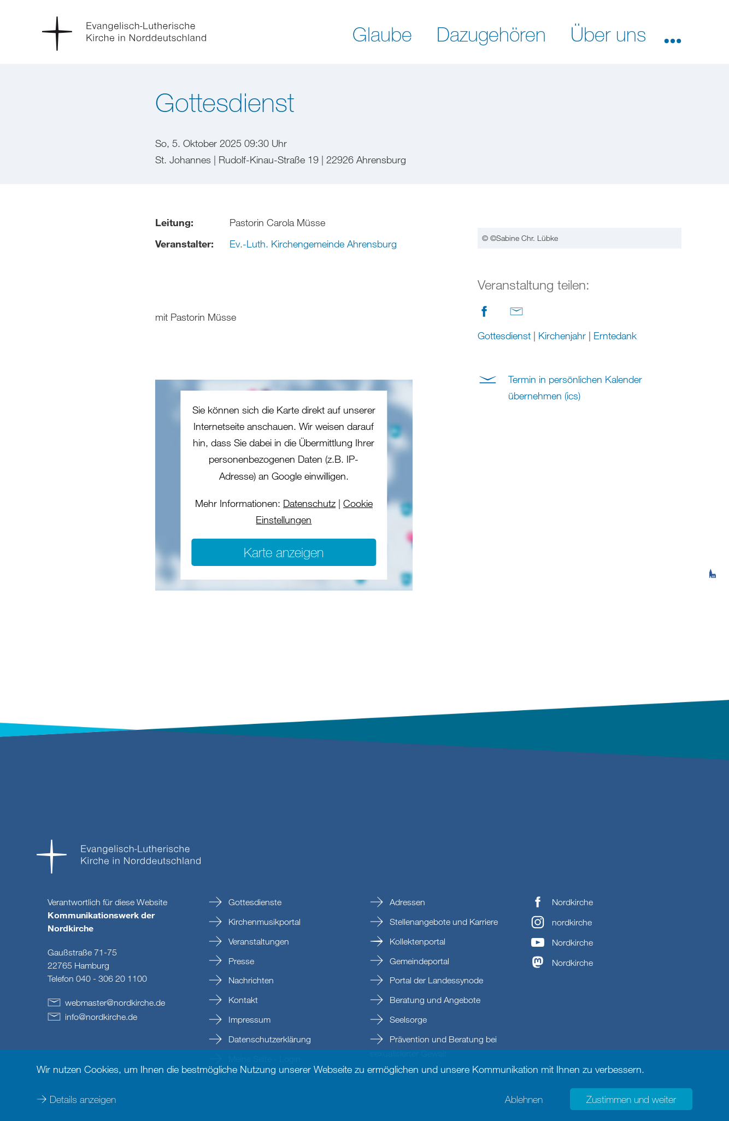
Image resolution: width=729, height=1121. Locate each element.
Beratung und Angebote (433, 1000)
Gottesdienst (504, 335)
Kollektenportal (416, 941)
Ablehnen (524, 1099)
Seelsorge (407, 1019)
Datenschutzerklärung (268, 1039)
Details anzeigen (83, 1099)
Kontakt (242, 1000)
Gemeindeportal (418, 961)
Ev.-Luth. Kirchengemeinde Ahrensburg (313, 244)
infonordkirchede (101, 1017)
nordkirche (572, 922)
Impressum (248, 1019)
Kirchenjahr (562, 335)
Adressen (406, 902)
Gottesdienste (253, 902)
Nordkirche (572, 902)
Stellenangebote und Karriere (442, 922)
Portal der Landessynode (435, 980)
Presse (240, 961)
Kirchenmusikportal (263, 922)
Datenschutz (309, 503)
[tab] (712, 520)
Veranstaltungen (257, 941)
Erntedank (615, 335)
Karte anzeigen (284, 552)
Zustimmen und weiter (631, 1099)
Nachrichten (250, 980)
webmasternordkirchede (115, 1002)
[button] (672, 33)
